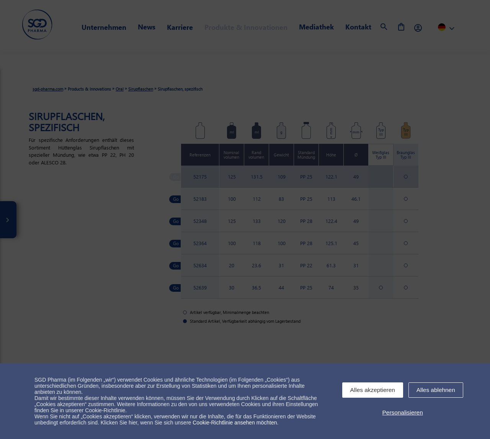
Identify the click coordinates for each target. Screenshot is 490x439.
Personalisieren (402, 412)
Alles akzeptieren (372, 390)
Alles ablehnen (435, 390)
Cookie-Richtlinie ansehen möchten (235, 422)
